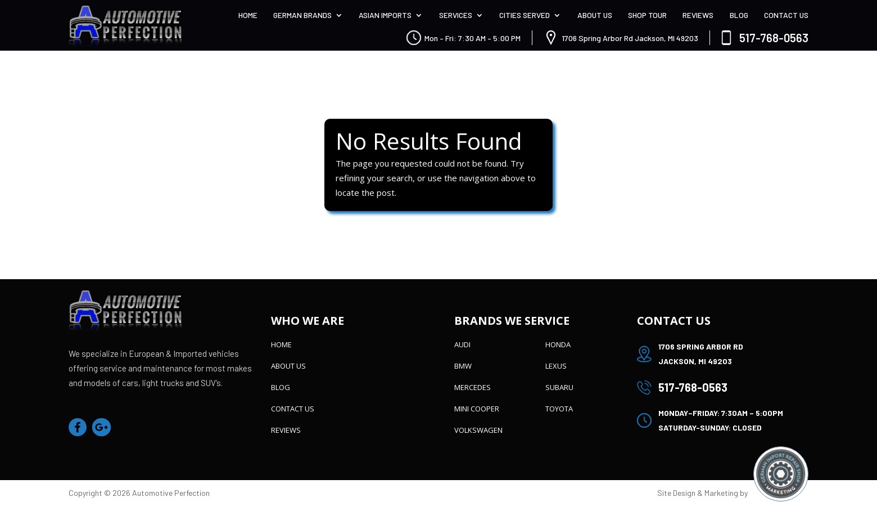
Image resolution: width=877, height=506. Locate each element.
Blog (739, 15)
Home (247, 15)
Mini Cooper (476, 409)
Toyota (559, 409)
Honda (558, 344)
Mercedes (472, 387)
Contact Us (786, 15)
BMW (463, 366)
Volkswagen (478, 430)
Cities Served (524, 15)
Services (455, 15)
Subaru (559, 387)
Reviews (697, 15)
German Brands (302, 15)
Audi (462, 344)
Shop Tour (647, 15)
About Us (594, 15)
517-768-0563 (773, 37)
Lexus (556, 366)
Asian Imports (385, 15)
